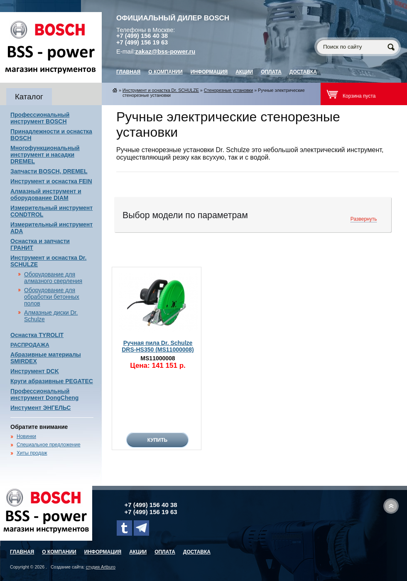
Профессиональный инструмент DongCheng (44, 394)
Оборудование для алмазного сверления (53, 277)
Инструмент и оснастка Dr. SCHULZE (161, 90)
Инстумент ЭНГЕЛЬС (40, 407)
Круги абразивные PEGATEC (51, 381)
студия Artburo (100, 566)
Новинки (26, 436)
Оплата (271, 72)
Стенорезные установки (228, 90)
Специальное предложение (49, 445)
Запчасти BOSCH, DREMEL (49, 171)
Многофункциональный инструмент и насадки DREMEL (45, 155)
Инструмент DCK (34, 371)
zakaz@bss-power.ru (165, 51)
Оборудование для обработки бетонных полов (51, 297)
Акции (244, 72)
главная (128, 72)
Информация (209, 72)
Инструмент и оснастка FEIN (51, 181)
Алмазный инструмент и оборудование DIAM (45, 194)
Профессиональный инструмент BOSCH (39, 118)
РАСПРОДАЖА (29, 345)
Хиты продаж (32, 453)
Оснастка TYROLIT (37, 335)
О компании (165, 72)
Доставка (303, 72)
